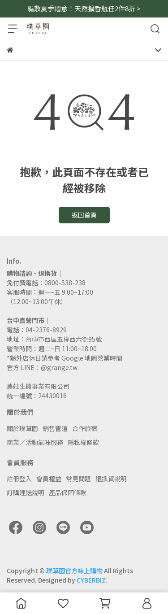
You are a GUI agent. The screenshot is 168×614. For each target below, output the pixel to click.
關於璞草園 (22, 428)
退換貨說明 (111, 478)
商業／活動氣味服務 (35, 442)
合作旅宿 (84, 428)
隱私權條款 (83, 442)
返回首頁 (84, 214)
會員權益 (48, 478)
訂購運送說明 (25, 492)
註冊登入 (19, 478)
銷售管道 (55, 428)
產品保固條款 (67, 492)
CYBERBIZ (91, 579)
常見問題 (78, 478)
